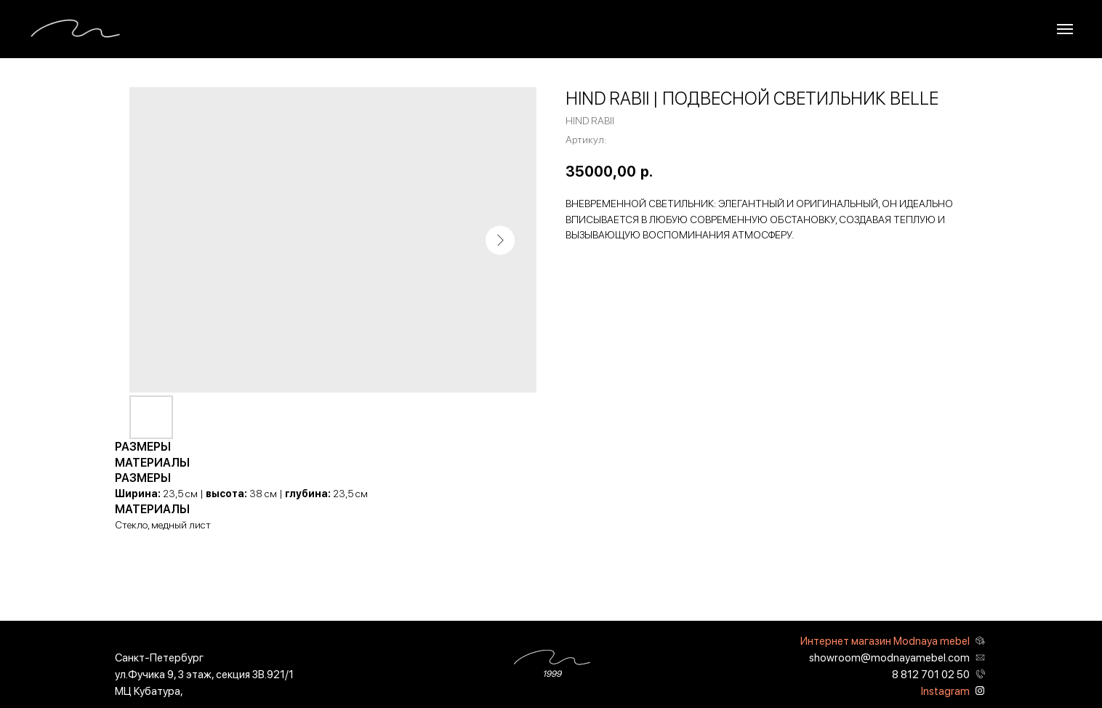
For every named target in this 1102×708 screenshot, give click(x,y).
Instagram (945, 691)
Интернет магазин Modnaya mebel (885, 641)
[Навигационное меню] (1065, 29)
